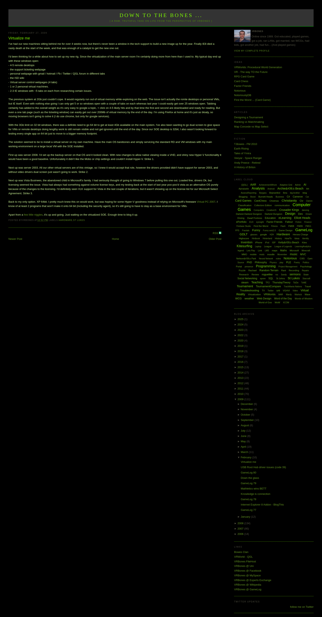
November (247, 409)
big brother (295, 193)
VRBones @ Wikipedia (247, 584)
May (243, 441)
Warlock (298, 294)
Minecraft (306, 250)
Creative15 (271, 210)
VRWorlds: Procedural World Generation (258, 67)
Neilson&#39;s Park (246, 258)
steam (244, 282)
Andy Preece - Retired (247, 162)
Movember (282, 254)
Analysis (258, 188)
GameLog (303, 230)
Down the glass (250, 477)
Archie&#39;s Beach (290, 188)
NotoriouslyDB (242, 95)
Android (271, 189)
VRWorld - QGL (243, 556)
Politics (306, 262)
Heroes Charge (300, 234)
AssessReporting (248, 193)
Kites (304, 242)
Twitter (271, 291)
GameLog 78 (248, 499)
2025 (241, 319)
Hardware (65, 220)
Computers (259, 210)
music (294, 254)
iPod (267, 242)
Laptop (258, 246)
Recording (294, 270)
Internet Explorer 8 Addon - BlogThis (262, 504)
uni (278, 290)
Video (295, 291)
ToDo (296, 282)
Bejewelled (274, 193)
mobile (253, 254)
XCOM (286, 302)
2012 (241, 383)
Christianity (289, 200)
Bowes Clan (241, 552)
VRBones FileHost (245, 561)
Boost (253, 197)
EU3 (251, 222)
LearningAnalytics (303, 246)
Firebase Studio (243, 226)
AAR (253, 184)
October (246, 414)
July (243, 430)
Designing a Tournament (248, 117)
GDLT (244, 234)
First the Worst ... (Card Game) (252, 99)
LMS (267, 250)
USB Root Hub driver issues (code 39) (263, 467)
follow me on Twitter (302, 606)
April (244, 446)
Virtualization (254, 294)
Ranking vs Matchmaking (249, 121)
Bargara (263, 193)
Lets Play (251, 250)
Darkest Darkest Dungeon (249, 214)
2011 (241, 388)
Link (260, 250)
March (245, 452)
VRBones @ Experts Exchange (252, 580)
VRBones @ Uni (244, 566)
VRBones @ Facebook (247, 570)
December (247, 404)
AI (305, 184)
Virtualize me (19, 38)
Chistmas (274, 201)
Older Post (215, 238)
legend (241, 250)
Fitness (274, 226)
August (245, 425)
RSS (216, 233)
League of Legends (283, 246)
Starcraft (306, 278)
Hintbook (256, 238)
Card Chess (241, 81)
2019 (241, 345)
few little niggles (33, 214)
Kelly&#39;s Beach (288, 242)
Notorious (240, 90)
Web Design (264, 298)
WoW (277, 302)
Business (280, 197)
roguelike (267, 274)
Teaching (257, 282)
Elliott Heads (302, 217)
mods (261, 254)
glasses (253, 234)
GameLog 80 (248, 472)
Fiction (298, 222)
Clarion (309, 201)
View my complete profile (252, 51)
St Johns (280, 278)
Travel (308, 286)
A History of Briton (244, 167)
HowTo (288, 238)
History (278, 238)
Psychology (306, 266)
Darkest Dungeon (273, 214)
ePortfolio (241, 222)
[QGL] (244, 185)
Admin (298, 185)
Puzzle (242, 270)
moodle (271, 254)
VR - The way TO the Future (251, 72)
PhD (249, 262)
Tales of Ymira (242, 153)
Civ (301, 200)
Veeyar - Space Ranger (248, 158)
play (281, 262)
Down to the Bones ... (161, 15)
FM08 (291, 226)
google (263, 234)
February (246, 457)
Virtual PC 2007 (206, 201)
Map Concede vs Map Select (251, 126)
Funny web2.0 (269, 230)
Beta (285, 193)
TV (263, 290)
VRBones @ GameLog (247, 589)
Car (307, 197)
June (244, 436)
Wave (307, 294)
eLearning (285, 217)
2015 (241, 367)
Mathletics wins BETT (254, 488)
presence (249, 266)
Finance (308, 222)
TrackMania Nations (293, 286)
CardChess (260, 200)
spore (263, 278)
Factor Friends (242, 85)
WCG (238, 298)
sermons (295, 274)
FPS (237, 230)
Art (307, 188)
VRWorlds (270, 294)
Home (115, 238)
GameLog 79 (248, 483)
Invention (246, 242)
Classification (245, 205)
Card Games (243, 200)
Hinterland (267, 238)
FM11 (308, 226)
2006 (241, 533)
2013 (241, 377)
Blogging (243, 196)
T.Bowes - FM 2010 (245, 144)
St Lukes (79, 220)
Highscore (244, 238)
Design (290, 213)
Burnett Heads (265, 196)
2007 (241, 528)
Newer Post (15, 238)
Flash (283, 226)
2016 (241, 361)
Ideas (296, 238)
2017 (241, 356)
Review (255, 274)
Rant (283, 270)
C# (288, 196)
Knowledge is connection (255, 493)
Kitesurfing (244, 246)
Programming (266, 266)
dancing (305, 210)
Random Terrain (268, 270)
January (246, 516)
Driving (240, 218)
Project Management (287, 266)
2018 (241, 351)
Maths (283, 250)
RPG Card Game (244, 76)
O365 (302, 258)
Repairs (305, 270)
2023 (241, 329)
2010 (241, 393)
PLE (288, 262)
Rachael (252, 270)
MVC (303, 254)
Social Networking (247, 278)
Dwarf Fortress (254, 218)
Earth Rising (241, 148)
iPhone (258, 242)
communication (282, 205)
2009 (241, 399)
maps (274, 250)
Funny (256, 230)
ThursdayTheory (281, 282)
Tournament (245, 286)
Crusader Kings (289, 209)
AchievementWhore (268, 185)
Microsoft (294, 250)
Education (270, 218)
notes (278, 258)
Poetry (297, 262)
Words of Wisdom (304, 298)
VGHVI (286, 290)
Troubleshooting (249, 290)
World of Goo (265, 302)
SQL (270, 278)
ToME (304, 282)
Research (244, 274)
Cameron (298, 196)
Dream (309, 214)
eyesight (260, 222)
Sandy (284, 274)
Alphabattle (244, 189)
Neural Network (266, 258)
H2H (272, 234)
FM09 (300, 226)
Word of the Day (283, 298)
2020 (241, 340)
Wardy (289, 294)
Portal (239, 266)
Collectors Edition (263, 205)
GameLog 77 (248, 509)
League (268, 246)
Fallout (289, 222)
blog (305, 193)
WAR (280, 294)
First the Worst (261, 226)
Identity (305, 238)
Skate (306, 274)
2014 (241, 372)
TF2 (268, 282)
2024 (241, 324)
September (247, 420)
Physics (273, 262)
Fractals (246, 230)
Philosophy (261, 262)
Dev (300, 213)
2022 (241, 335)
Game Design (285, 230)
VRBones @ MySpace (247, 575)
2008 (241, 523)
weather (249, 298)
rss (276, 274)
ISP (274, 242)
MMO (244, 254)
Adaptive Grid (286, 185)
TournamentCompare (268, 286)
